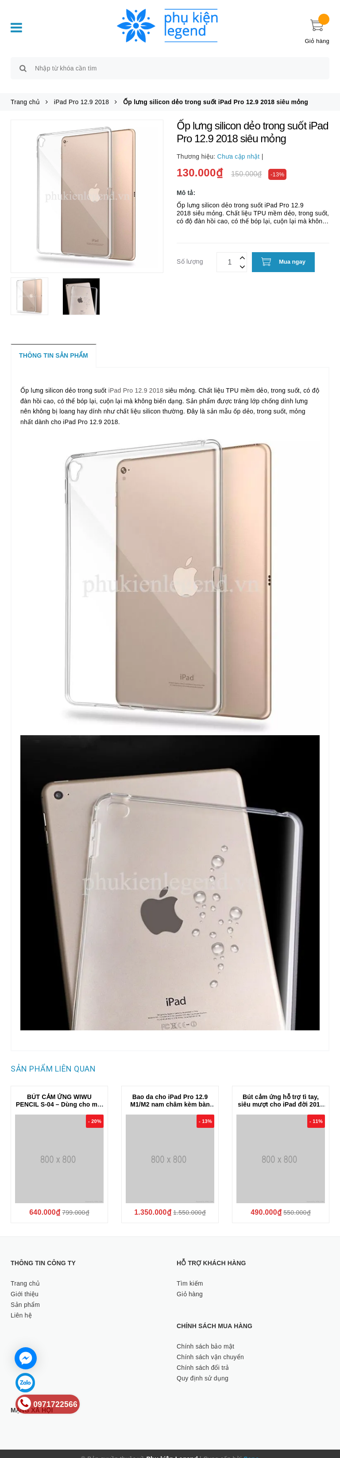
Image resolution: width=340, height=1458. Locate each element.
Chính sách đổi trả (203, 1357)
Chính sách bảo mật (205, 1336)
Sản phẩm (25, 1294)
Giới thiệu (25, 1283)
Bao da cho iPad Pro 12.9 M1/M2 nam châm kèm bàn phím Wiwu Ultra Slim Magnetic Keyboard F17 (170, 1098)
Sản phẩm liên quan (53, 1059)
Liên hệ (21, 1305)
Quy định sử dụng (202, 1368)
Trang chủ (25, 1273)
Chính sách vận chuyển (210, 1346)
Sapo (251, 1448)
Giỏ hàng (190, 1283)
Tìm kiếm (190, 1273)
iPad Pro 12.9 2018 (135, 380)
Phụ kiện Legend (172, 1448)
